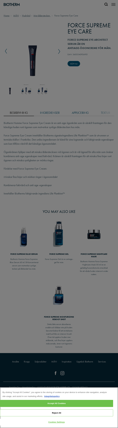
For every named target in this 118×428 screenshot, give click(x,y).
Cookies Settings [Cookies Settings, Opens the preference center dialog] (56, 422)
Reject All (56, 413)
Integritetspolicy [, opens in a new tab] (52, 396)
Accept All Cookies (56, 404)
